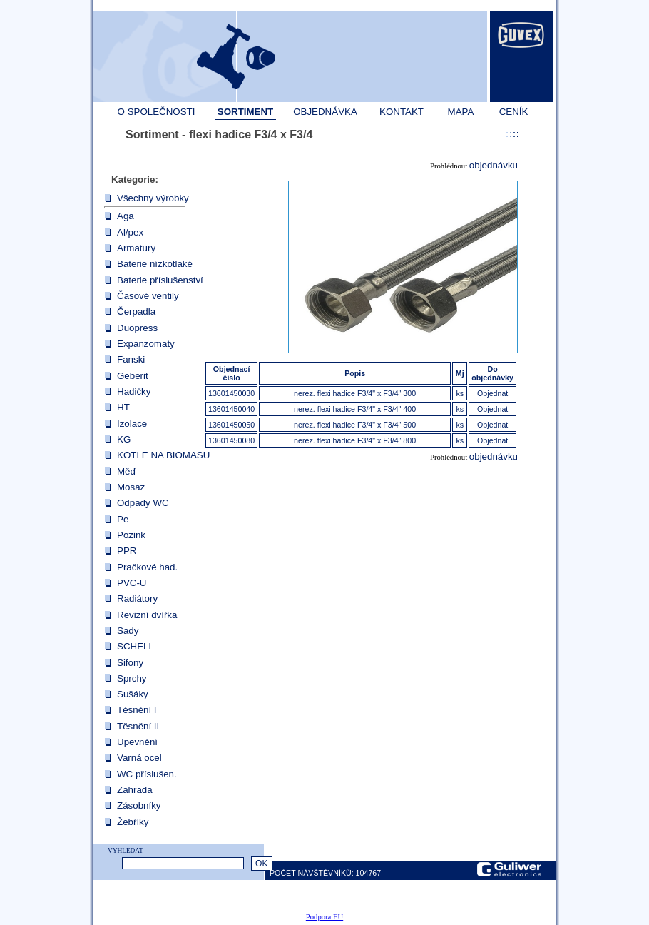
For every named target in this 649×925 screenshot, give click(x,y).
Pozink (131, 535)
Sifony (130, 662)
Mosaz (131, 487)
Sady (127, 630)
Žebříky (132, 822)
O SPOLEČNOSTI (156, 111)
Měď (126, 471)
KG (124, 439)
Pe (122, 519)
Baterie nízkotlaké (155, 263)
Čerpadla (136, 311)
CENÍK (513, 111)
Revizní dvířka (147, 615)
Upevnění (137, 742)
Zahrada (135, 789)
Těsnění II (138, 726)
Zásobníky (139, 805)
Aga (125, 216)
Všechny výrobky (153, 198)
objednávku (493, 165)
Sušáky (132, 694)
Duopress (137, 328)
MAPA (461, 111)
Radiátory (137, 598)
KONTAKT (401, 111)
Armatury (136, 248)
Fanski (131, 359)
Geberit (132, 375)
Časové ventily (148, 295)
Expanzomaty (146, 343)
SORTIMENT (246, 111)
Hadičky (133, 391)
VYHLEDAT (125, 850)
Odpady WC (143, 502)
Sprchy (131, 678)
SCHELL (135, 646)
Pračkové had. (147, 567)
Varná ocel (139, 757)
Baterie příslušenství (160, 280)
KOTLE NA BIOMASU (163, 455)
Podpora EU (324, 917)
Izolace (132, 423)
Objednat (492, 393)
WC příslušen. (147, 774)
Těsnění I (137, 709)
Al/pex (130, 232)
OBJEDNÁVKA (325, 111)
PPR (126, 550)
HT (123, 407)
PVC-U (131, 582)
